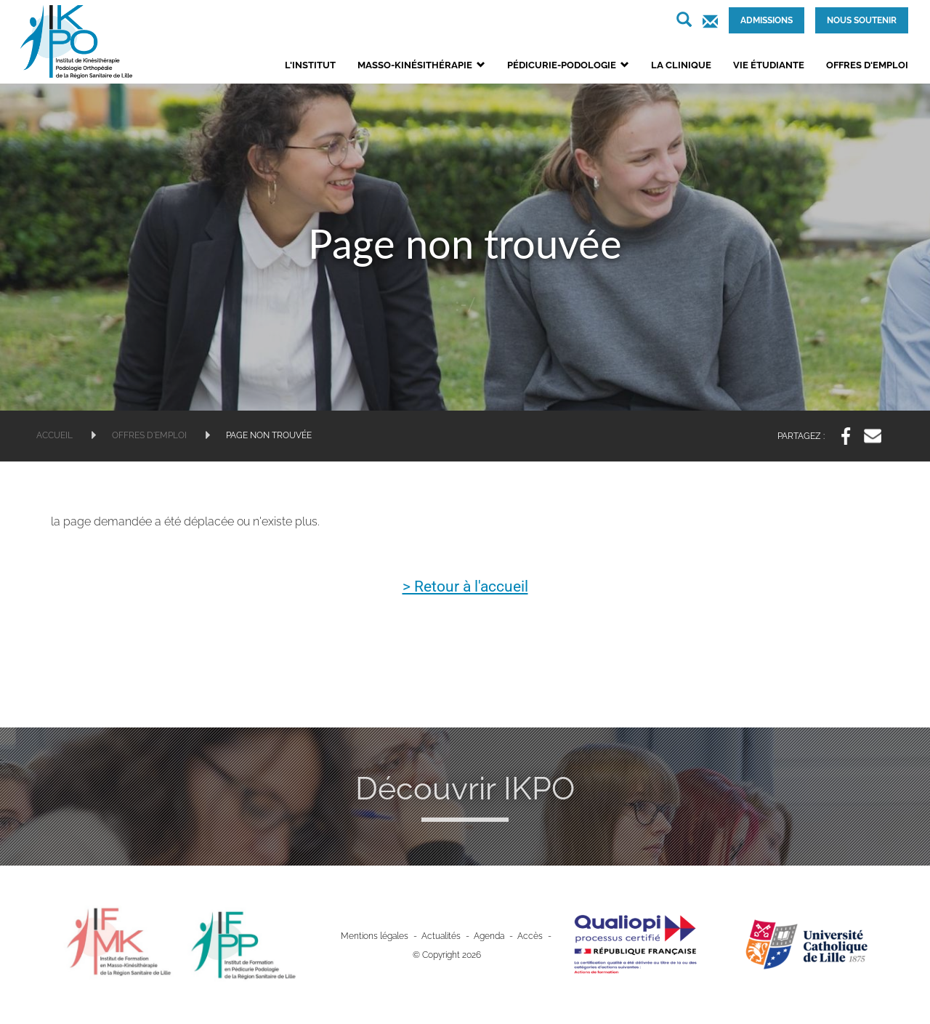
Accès (530, 935)
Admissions (766, 20)
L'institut (310, 65)
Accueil (54, 435)
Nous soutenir (862, 20)
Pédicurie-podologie (568, 65)
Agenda (489, 935)
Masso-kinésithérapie (421, 65)
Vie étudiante (768, 65)
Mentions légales (374, 935)
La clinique (681, 65)
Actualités (441, 935)
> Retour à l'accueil (465, 586)
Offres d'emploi (867, 65)
